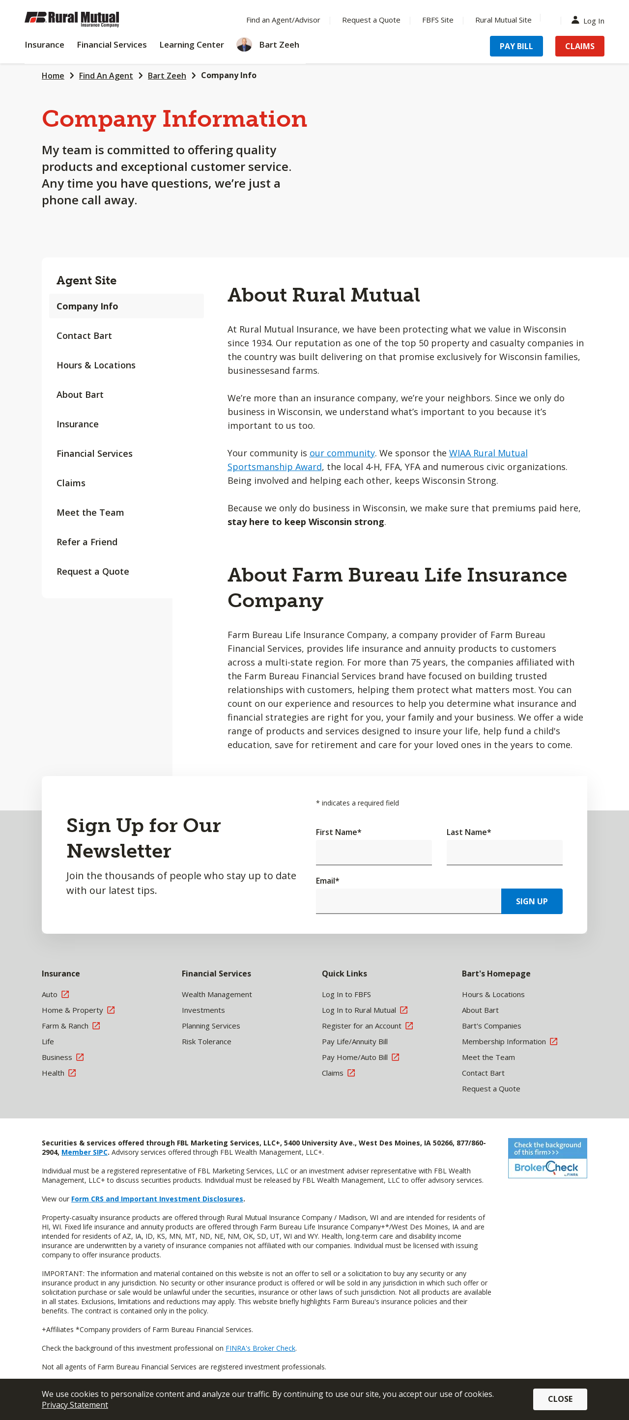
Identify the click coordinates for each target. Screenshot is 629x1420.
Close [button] (560, 1398)
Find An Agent (106, 75)
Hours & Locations (96, 365)
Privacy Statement (75, 1404)
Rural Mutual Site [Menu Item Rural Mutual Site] (503, 19)
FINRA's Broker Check (260, 1348)
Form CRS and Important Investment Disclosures (157, 1198)
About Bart (80, 394)
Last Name (469, 832)
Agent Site (86, 280)
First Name (339, 832)
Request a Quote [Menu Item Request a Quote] (371, 19)
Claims (71, 483)
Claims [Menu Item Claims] (580, 46)
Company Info (229, 75)
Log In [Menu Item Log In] (590, 20)
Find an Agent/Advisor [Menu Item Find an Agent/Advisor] (283, 19)
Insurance (78, 424)
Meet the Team (90, 512)
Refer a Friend (87, 542)
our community (342, 453)
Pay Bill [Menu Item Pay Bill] (516, 46)
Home (53, 75)
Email (328, 880)
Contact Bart (84, 335)
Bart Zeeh (167, 75)
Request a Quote (93, 571)
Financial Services (95, 453)
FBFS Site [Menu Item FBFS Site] (438, 19)
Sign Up (532, 901)
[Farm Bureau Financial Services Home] (88, 20)
